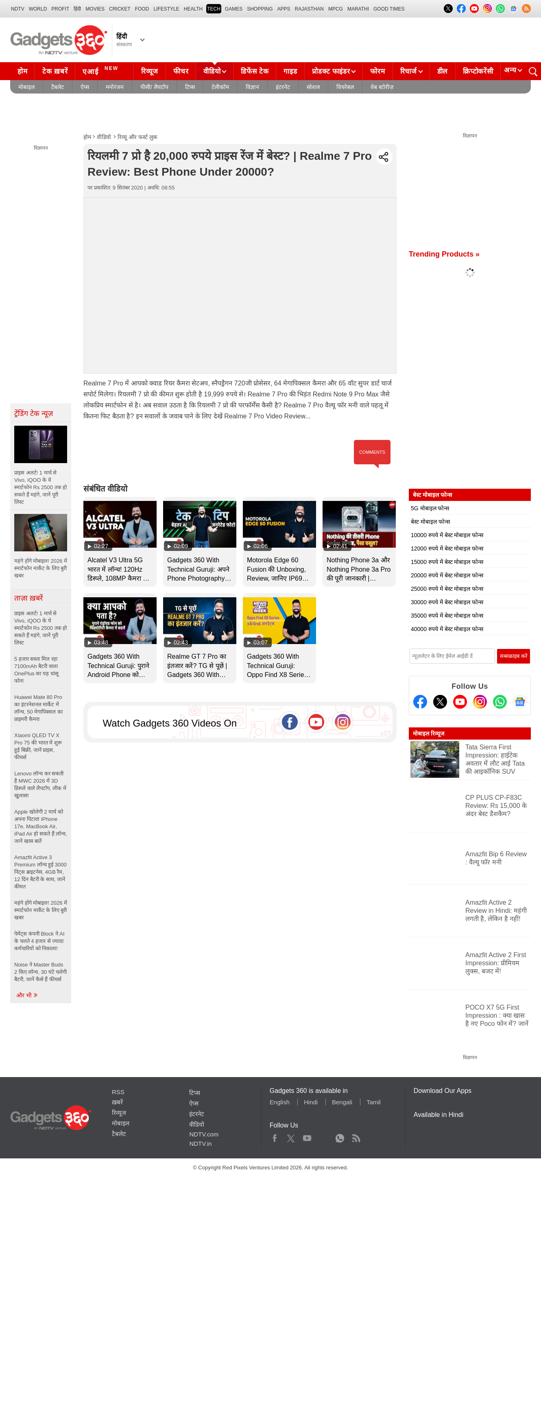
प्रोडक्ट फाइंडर (331, 71)
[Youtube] (460, 702)
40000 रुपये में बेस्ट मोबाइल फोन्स (447, 629)
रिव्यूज (149, 71)
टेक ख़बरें (55, 71)
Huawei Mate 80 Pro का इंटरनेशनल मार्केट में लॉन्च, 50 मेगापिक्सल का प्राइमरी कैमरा (38, 708)
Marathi (358, 9)
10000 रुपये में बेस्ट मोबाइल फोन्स (447, 535)
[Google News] (520, 702)
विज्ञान (252, 87)
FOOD (142, 9)
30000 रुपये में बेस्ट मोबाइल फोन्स (447, 602)
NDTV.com (203, 1134)
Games (233, 9)
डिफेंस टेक (254, 71)
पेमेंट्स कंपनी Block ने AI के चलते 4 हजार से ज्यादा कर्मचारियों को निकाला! (39, 941)
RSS (118, 1091)
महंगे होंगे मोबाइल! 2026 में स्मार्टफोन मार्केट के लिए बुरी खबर (40, 910)
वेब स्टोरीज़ (382, 87)
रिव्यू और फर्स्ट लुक (137, 137)
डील (442, 71)
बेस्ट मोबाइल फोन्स (430, 521)
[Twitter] (440, 702)
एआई (101, 70)
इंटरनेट (283, 87)
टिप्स (190, 87)
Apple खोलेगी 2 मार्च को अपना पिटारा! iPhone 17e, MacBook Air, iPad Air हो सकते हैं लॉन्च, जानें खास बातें (40, 826)
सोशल (313, 87)
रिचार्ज (408, 71)
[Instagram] (480, 702)
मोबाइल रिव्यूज (428, 733)
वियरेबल (345, 87)
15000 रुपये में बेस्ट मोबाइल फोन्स (447, 562)
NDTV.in (200, 1143)
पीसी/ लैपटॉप (154, 87)
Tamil (373, 1102)
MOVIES (95, 9)
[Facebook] (420, 702)
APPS (283, 9)
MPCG (335, 9)
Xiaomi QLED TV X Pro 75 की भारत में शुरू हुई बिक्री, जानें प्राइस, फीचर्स (38, 746)
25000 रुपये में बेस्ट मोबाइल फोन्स (447, 588)
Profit (60, 9)
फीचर (180, 71)
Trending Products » (444, 254)
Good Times (388, 9)
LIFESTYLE (166, 9)
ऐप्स (85, 87)
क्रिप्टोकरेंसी (478, 71)
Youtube (307, 1136)
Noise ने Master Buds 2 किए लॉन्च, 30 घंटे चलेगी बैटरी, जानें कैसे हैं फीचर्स (40, 972)
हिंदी (77, 9)
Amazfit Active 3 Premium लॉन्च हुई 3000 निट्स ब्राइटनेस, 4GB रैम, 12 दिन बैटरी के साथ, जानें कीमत (40, 872)
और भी (27, 995)
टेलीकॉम (220, 87)
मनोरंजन (115, 87)
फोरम (377, 71)
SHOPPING (260, 9)
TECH (213, 9)
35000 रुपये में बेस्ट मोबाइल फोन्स (447, 615)
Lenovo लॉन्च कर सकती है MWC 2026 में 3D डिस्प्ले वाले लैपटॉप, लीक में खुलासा (40, 784)
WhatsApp (340, 1136)
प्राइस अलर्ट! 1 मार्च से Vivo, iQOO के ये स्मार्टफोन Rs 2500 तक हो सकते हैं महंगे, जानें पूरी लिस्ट (40, 628)
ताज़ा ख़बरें (28, 598)
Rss (356, 1136)
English (280, 1102)
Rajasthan (309, 9)
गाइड (290, 71)
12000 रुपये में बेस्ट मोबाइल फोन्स (447, 548)
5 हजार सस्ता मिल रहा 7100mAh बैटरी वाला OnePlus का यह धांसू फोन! (36, 670)
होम (22, 71)
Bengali (342, 1102)
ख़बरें (117, 1102)
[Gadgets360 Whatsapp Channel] (500, 702)
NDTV (17, 9)
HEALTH (193, 9)
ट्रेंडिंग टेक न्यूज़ (33, 413)
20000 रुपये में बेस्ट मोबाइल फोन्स (447, 575)
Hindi (311, 1102)
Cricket (120, 9)
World (38, 9)
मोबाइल (26, 87)
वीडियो (211, 71)
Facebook (275, 1136)
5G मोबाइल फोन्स (430, 508)
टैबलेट (57, 87)
